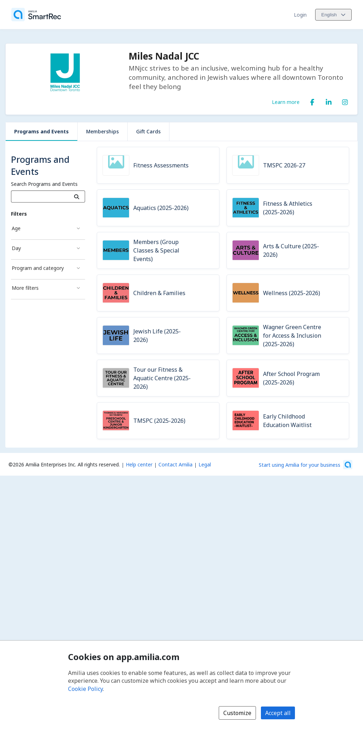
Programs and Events (41, 131)
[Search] (76, 196)
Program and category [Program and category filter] (38, 268)
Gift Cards (148, 131)
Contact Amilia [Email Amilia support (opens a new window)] (175, 464)
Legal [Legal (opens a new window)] (205, 464)
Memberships (102, 131)
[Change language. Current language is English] (333, 15)
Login (300, 14)
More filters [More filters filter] (25, 287)
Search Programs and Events (44, 184)
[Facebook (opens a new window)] (312, 101)
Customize (237, 713)
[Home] (36, 14)
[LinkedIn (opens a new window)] (328, 101)
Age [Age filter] (16, 228)
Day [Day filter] (16, 248)
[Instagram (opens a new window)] (345, 101)
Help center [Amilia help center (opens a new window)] (139, 464)
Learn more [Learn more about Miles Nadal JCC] (286, 101)
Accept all (278, 713)
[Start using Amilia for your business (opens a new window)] (305, 464)
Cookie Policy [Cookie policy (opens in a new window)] (85, 689)
